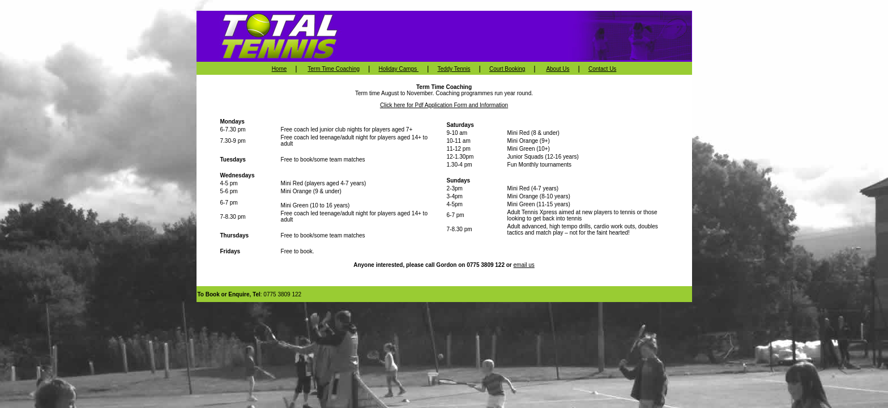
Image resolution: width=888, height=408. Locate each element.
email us (524, 265)
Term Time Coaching (334, 69)
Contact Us (602, 69)
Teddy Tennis (453, 69)
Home (279, 69)
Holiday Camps (398, 69)
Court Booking (507, 69)
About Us (557, 69)
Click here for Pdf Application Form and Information (444, 105)
